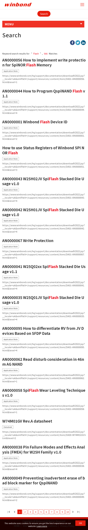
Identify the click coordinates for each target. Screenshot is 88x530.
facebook (72, 42)
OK (80, 523)
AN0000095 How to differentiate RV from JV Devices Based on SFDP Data (43, 331)
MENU (9, 24)
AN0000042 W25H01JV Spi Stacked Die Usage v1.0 (43, 212)
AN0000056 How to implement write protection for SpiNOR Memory (44, 62)
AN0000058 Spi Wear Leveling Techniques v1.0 (43, 393)
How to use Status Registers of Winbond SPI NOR (43, 150)
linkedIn (83, 42)
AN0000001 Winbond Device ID (34, 121)
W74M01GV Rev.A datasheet (27, 421)
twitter (77, 42)
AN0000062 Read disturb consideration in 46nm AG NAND (43, 362)
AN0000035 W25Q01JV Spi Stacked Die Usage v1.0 (43, 300)
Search (44, 14)
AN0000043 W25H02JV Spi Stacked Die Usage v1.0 (43, 181)
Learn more (42, 526)
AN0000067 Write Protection (27, 240)
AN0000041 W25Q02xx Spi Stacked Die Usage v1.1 (44, 269)
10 (67, 511)
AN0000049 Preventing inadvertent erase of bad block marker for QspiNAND (43, 480)
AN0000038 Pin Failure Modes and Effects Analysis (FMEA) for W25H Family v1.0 (43, 449)
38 (78, 512)
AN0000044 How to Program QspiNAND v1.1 (43, 93)
